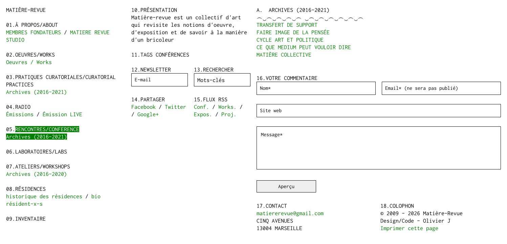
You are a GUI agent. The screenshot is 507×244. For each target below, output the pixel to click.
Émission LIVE (62, 114)
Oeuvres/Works (35, 55)
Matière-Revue (26, 10)
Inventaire (30, 219)
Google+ (148, 114)
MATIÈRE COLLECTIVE (284, 55)
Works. (227, 107)
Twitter (175, 107)
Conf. (201, 107)
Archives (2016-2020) (36, 174)
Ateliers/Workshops (42, 166)
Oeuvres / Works (29, 62)
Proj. (229, 114)
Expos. (203, 114)
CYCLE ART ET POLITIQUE (290, 40)
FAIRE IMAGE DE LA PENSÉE (293, 32)
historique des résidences (44, 196)
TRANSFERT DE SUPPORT (287, 25)
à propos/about (36, 25)
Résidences (30, 189)
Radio (22, 107)
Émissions (20, 114)
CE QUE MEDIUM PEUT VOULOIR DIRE (304, 47)
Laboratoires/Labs (41, 151)
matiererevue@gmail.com (290, 213)
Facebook (143, 107)
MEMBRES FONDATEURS (33, 32)
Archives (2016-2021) (36, 92)
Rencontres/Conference (47, 129)
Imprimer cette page (409, 228)
